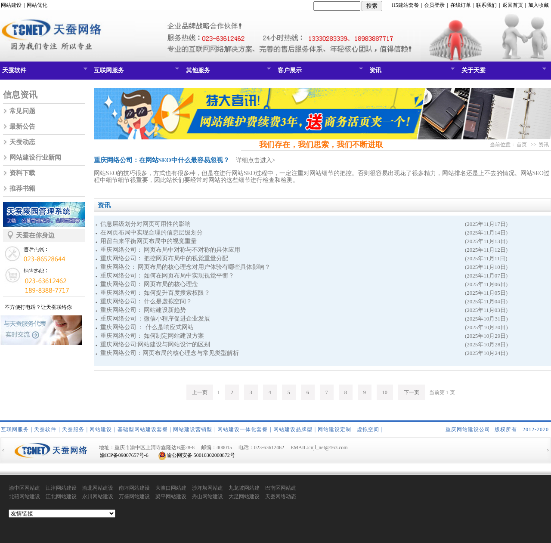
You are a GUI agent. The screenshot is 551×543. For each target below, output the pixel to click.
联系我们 (486, 5)
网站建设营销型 (192, 429)
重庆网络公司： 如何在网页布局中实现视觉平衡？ (167, 275)
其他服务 (227, 72)
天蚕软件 (43, 72)
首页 (522, 145)
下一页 (411, 392)
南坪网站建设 (134, 488)
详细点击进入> (256, 160)
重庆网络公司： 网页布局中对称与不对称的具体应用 (170, 250)
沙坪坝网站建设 (207, 488)
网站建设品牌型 (293, 429)
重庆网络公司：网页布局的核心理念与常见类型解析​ (169, 353)
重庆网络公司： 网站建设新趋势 (143, 310)
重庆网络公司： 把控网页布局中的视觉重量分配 (164, 258)
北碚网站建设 (24, 497)
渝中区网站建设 (24, 488)
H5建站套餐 (405, 5)
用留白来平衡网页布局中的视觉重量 (148, 241)
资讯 (411, 72)
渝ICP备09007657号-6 (124, 455)
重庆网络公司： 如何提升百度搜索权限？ (155, 293)
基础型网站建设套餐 (143, 429)
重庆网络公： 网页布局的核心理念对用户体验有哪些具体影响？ (185, 267)
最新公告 (22, 126)
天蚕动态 (22, 142)
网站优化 (37, 5)
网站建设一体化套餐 (242, 429)
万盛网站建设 (134, 497)
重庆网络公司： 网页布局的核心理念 (149, 284)
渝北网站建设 (97, 488)
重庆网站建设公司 (468, 429)
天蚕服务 (73, 429)
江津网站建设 (61, 488)
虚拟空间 (368, 429)
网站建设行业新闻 (35, 157)
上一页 (199, 392)
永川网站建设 (97, 497)
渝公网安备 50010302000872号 (196, 455)
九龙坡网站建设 (244, 488)
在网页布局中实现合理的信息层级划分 (151, 232)
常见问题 (22, 111)
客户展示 (319, 72)
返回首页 (512, 5)
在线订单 (460, 5)
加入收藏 (538, 5)
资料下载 (22, 173)
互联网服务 (135, 72)
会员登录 (434, 5)
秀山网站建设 (207, 497)
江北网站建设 (61, 497)
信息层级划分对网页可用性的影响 (145, 224)
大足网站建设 (244, 497)
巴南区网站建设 (280, 488)
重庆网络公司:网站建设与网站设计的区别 (155, 344)
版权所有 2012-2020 (522, 429)
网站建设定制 (334, 429)
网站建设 (11, 5)
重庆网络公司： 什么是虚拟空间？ (146, 301)
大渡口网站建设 (170, 488)
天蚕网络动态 (280, 497)
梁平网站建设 (170, 497)
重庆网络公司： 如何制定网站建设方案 (152, 336)
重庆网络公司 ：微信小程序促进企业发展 (155, 318)
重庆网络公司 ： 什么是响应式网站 (147, 327)
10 (384, 392)
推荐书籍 (22, 188)
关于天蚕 (503, 72)
